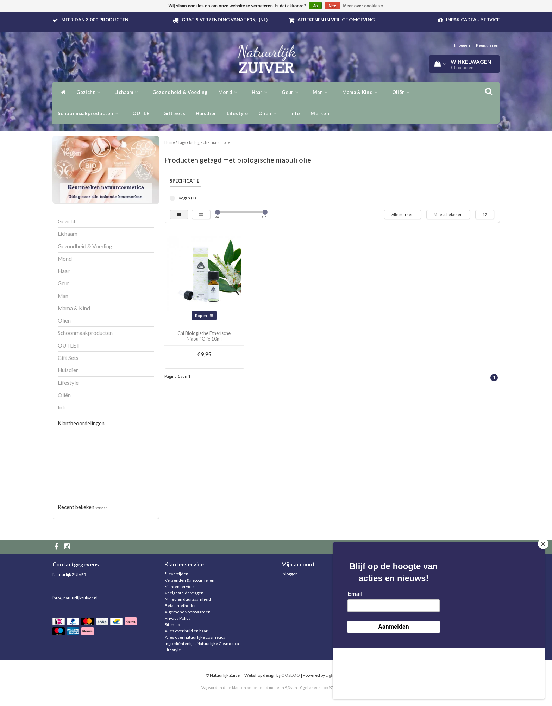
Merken (319, 113)
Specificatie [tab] (184, 181)
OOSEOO (290, 675)
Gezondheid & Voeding (180, 92)
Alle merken (402, 214)
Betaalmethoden (181, 605)
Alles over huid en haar (186, 631)
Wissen (101, 507)
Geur (292, 92)
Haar (261, 92)
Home (169, 142)
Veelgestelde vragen (184, 593)
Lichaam (128, 92)
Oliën (403, 92)
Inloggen (462, 45)
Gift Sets (174, 113)
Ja (315, 6)
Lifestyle (237, 113)
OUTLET (142, 113)
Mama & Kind (362, 92)
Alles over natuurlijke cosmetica (195, 637)
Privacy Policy (177, 618)
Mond (229, 92)
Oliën (269, 113)
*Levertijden (176, 574)
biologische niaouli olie (209, 142)
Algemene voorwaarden (188, 612)
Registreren (487, 45)
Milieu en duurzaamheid (188, 599)
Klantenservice (179, 586)
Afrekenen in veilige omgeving (336, 20)
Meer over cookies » (363, 6)
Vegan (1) (172, 198)
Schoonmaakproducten (90, 113)
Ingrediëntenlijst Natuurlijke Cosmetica (202, 643)
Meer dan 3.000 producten (94, 20)
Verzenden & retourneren (189, 580)
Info (295, 113)
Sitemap (172, 624)
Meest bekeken (448, 214)
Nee (332, 6)
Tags (182, 142)
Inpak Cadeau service (473, 20)
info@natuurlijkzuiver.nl (75, 597)
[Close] (543, 595)
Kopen (204, 315)
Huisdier (206, 113)
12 (485, 214)
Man (322, 92)
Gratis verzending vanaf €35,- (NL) (225, 20)
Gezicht (90, 92)
